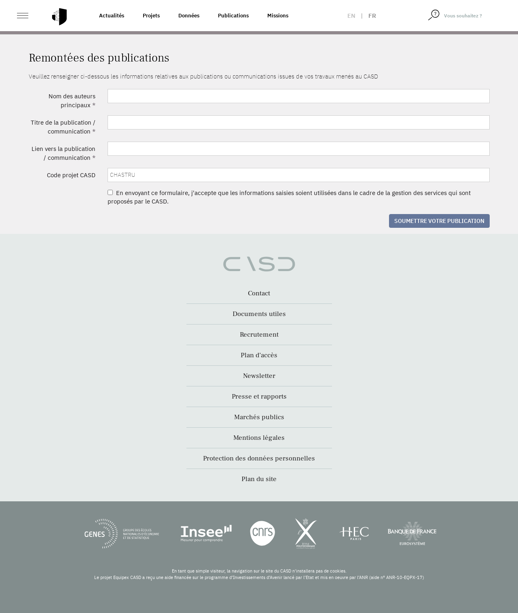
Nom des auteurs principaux (72, 100)
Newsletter (259, 375)
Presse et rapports (259, 396)
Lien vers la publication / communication (63, 153)
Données (188, 16)
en (351, 15)
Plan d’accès (259, 355)
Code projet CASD (71, 175)
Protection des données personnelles (259, 458)
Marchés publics (259, 417)
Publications (233, 16)
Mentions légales (259, 437)
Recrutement (259, 334)
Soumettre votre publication (439, 221)
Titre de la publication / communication (63, 127)
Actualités (111, 16)
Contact (259, 293)
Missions (277, 16)
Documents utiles (259, 314)
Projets (151, 16)
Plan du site (259, 479)
